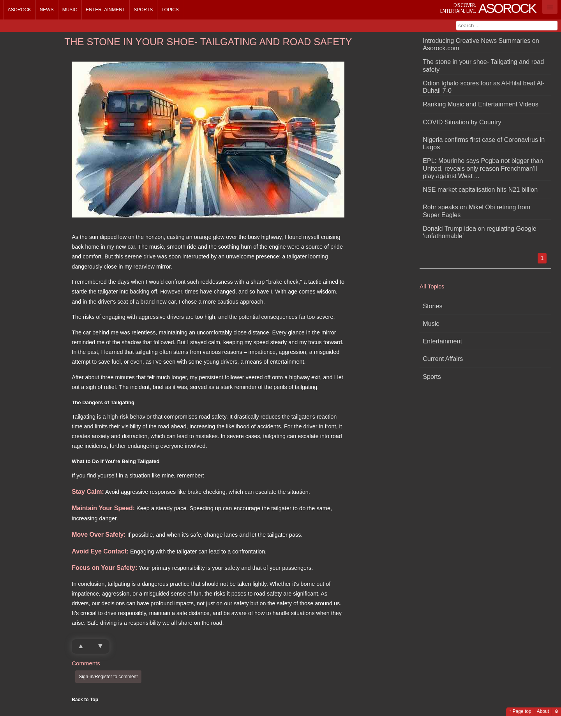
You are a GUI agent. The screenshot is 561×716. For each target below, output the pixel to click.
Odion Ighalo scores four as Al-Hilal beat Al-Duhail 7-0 (483, 87)
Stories (432, 305)
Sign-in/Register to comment (108, 676)
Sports (143, 9)
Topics (169, 9)
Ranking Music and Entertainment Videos (480, 104)
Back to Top (85, 699)
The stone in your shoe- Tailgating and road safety (483, 65)
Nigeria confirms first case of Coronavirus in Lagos (484, 143)
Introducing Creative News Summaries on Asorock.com (481, 44)
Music (70, 9)
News (47, 9)
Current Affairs (443, 358)
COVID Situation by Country (462, 122)
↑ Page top (520, 711)
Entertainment (105, 9)
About (543, 711)
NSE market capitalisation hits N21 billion (480, 189)
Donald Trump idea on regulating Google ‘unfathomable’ (479, 232)
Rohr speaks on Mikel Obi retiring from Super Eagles (476, 210)
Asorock (19, 9)
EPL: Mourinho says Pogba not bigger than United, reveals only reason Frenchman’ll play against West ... (483, 168)
